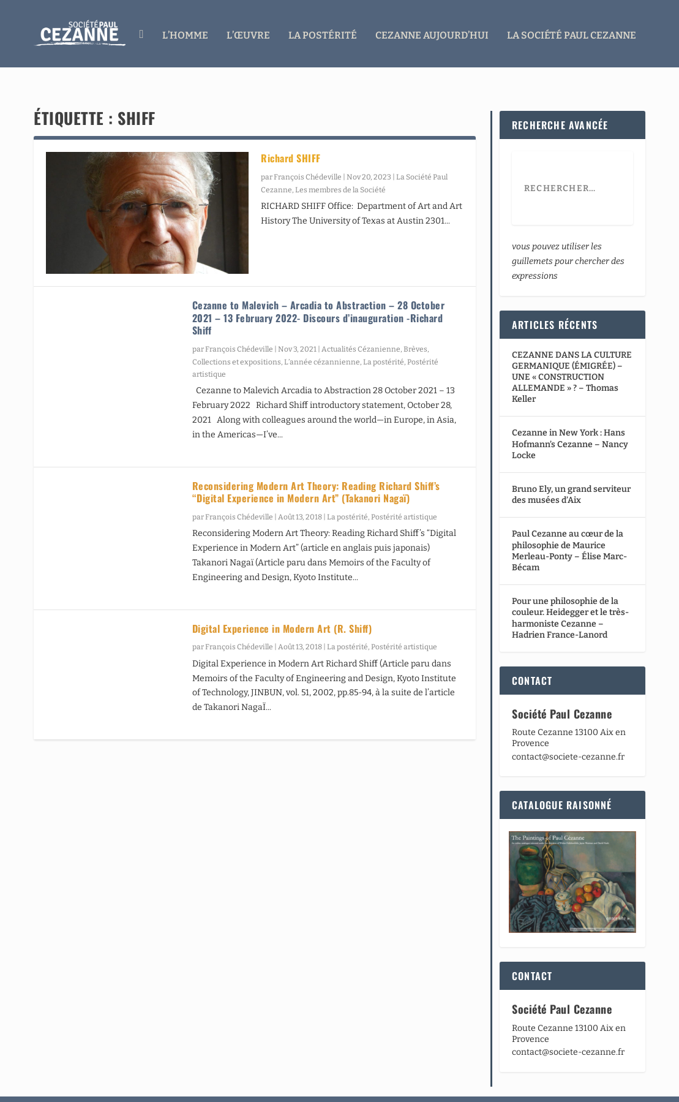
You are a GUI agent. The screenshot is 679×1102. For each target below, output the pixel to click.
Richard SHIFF (291, 135)
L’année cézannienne (322, 338)
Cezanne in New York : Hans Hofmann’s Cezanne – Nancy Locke (570, 421)
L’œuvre (248, 32)
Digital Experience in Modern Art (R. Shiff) (282, 605)
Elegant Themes (106, 1087)
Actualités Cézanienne (360, 326)
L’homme (185, 32)
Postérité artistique (404, 494)
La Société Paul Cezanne (571, 32)
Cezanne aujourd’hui (432, 32)
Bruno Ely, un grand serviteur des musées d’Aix (571, 472)
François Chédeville (308, 154)
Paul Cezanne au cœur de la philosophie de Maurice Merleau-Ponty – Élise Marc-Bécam (569, 528)
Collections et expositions (236, 338)
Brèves (415, 326)
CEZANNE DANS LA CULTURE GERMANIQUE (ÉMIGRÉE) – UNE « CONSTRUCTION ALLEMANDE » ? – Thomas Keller (572, 354)
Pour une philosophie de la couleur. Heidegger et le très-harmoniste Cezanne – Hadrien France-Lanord (570, 595)
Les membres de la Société (340, 166)
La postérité (383, 338)
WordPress (215, 1087)
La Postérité (322, 32)
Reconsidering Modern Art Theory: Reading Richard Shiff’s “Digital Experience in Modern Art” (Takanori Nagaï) (316, 469)
